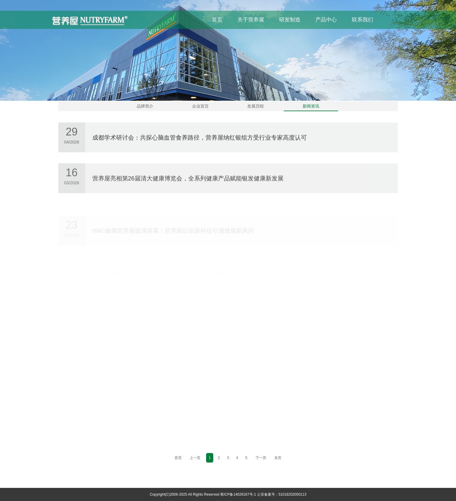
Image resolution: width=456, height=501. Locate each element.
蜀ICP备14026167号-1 (238, 494)
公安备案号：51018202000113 (281, 494)
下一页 (261, 458)
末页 (277, 458)
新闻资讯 (311, 106)
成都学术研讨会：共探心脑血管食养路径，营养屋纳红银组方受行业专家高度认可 (199, 138)
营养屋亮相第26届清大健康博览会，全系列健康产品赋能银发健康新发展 (188, 179)
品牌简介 (145, 106)
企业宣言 (200, 106)
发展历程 (255, 106)
